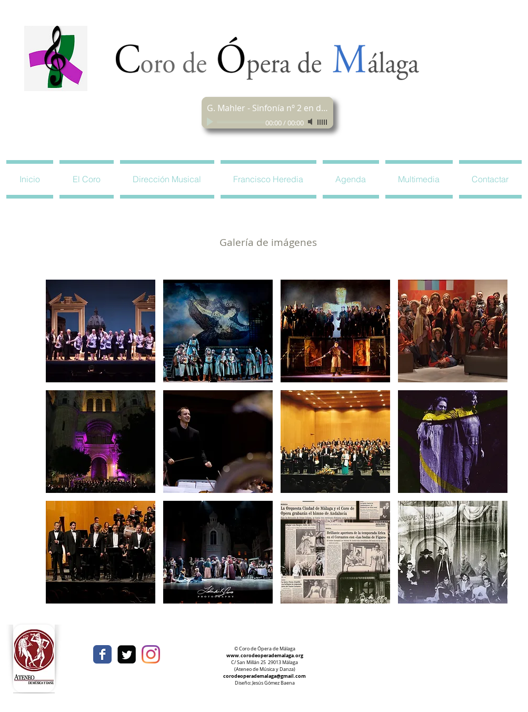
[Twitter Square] (126, 654)
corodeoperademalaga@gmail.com (264, 676)
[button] (86, 179)
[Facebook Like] (407, 650)
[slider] (322, 122)
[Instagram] (151, 654)
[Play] (211, 121)
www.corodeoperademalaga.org (264, 655)
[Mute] (311, 121)
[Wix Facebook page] (102, 654)
